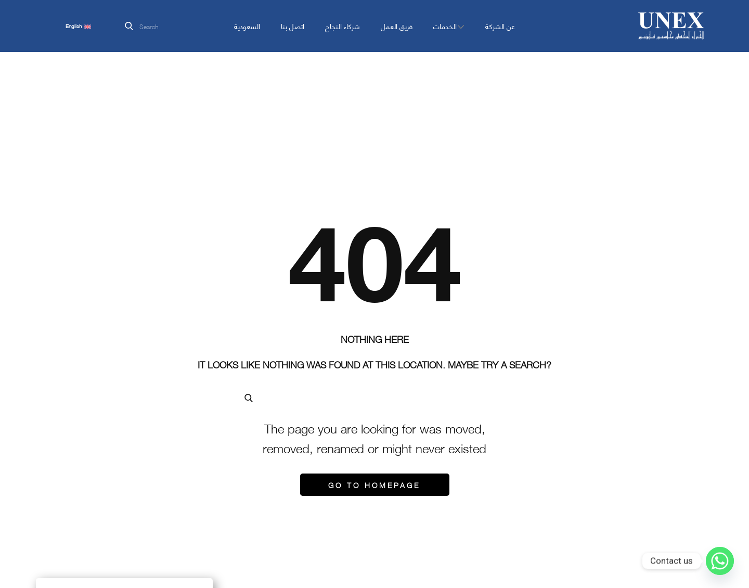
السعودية (247, 25)
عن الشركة (500, 25)
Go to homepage (374, 484)
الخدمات (445, 25)
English (78, 26)
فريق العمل (396, 25)
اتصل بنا (292, 25)
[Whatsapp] (720, 561)
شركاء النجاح (342, 25)
